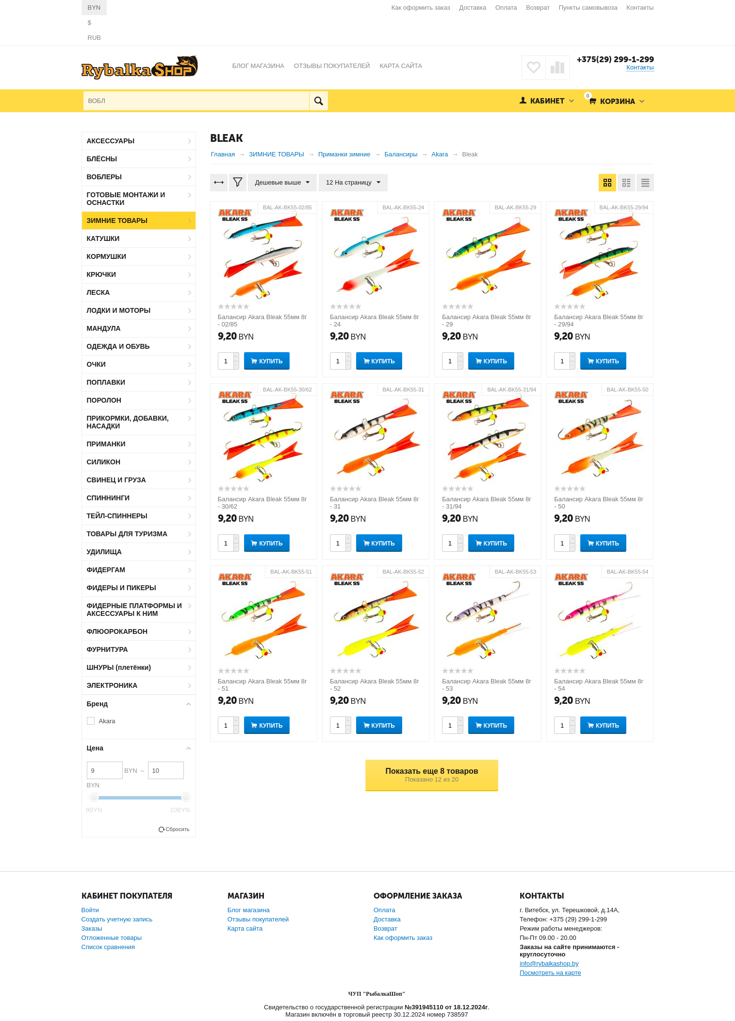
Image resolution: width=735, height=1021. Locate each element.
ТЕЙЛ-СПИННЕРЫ (117, 516)
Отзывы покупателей (258, 919)
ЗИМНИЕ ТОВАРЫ (117, 220)
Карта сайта (245, 928)
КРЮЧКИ (101, 274)
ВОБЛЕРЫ (104, 177)
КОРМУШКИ (107, 256)
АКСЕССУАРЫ (111, 141)
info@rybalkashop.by (549, 963)
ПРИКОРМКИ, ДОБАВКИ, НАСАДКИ (128, 422)
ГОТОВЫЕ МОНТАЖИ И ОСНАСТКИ (126, 198)
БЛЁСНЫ (102, 159)
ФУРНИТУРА (107, 649)
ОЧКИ (96, 364)
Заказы (92, 928)
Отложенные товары (112, 937)
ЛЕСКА (98, 292)
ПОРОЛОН (104, 400)
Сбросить (177, 829)
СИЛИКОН (104, 462)
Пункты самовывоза (588, 7)
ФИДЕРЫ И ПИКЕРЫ (121, 588)
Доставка (473, 7)
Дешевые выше (282, 182)
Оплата (506, 7)
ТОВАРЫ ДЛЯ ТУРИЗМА (127, 534)
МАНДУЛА (104, 328)
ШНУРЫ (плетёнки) (119, 667)
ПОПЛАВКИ (106, 382)
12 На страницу (353, 182)
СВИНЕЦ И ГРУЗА (116, 480)
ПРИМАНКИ (106, 444)
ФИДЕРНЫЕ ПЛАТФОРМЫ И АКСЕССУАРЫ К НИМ (134, 609)
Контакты (639, 7)
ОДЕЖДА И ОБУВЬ (118, 346)
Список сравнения (108, 947)
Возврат (538, 7)
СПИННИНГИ (108, 498)
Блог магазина (249, 910)
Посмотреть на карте (550, 972)
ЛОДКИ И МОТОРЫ (119, 310)
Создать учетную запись (117, 919)
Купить (270, 361)
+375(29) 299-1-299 (615, 59)
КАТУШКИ (103, 238)
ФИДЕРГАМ (106, 570)
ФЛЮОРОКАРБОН (117, 631)
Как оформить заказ (421, 7)
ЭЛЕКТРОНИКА (112, 685)
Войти (90, 910)
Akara (107, 721)
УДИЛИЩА (104, 552)
